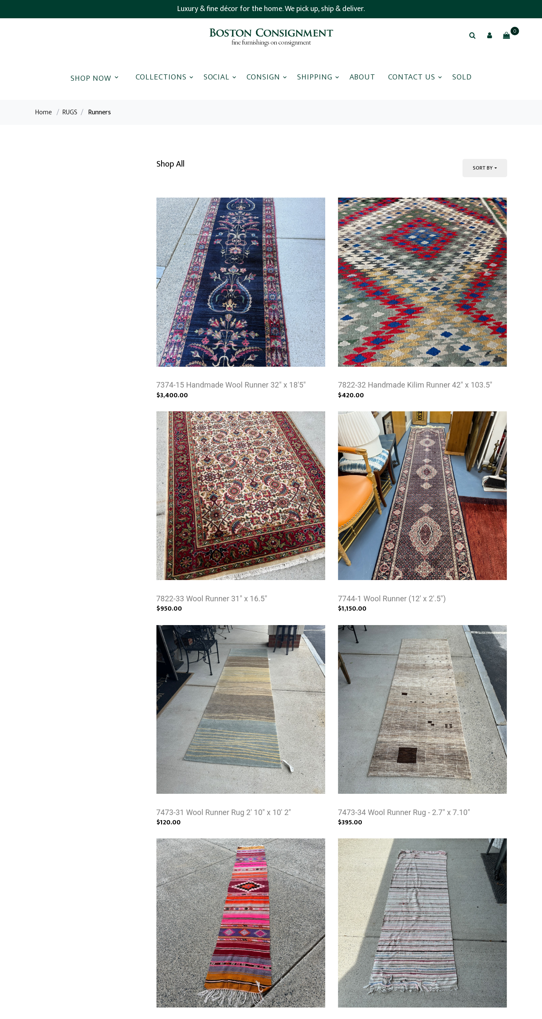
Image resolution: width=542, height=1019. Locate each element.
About (362, 77)
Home (43, 112)
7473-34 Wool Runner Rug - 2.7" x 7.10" (404, 812)
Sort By (483, 168)
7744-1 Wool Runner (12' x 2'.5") (392, 598)
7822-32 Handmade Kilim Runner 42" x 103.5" (415, 384)
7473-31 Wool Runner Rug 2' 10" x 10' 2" (223, 812)
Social (217, 77)
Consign (263, 77)
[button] (489, 35)
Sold (462, 77)
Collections (161, 77)
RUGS (69, 112)
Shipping (314, 77)
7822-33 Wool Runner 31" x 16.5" (211, 598)
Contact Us (411, 77)
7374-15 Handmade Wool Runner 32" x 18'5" (231, 384)
